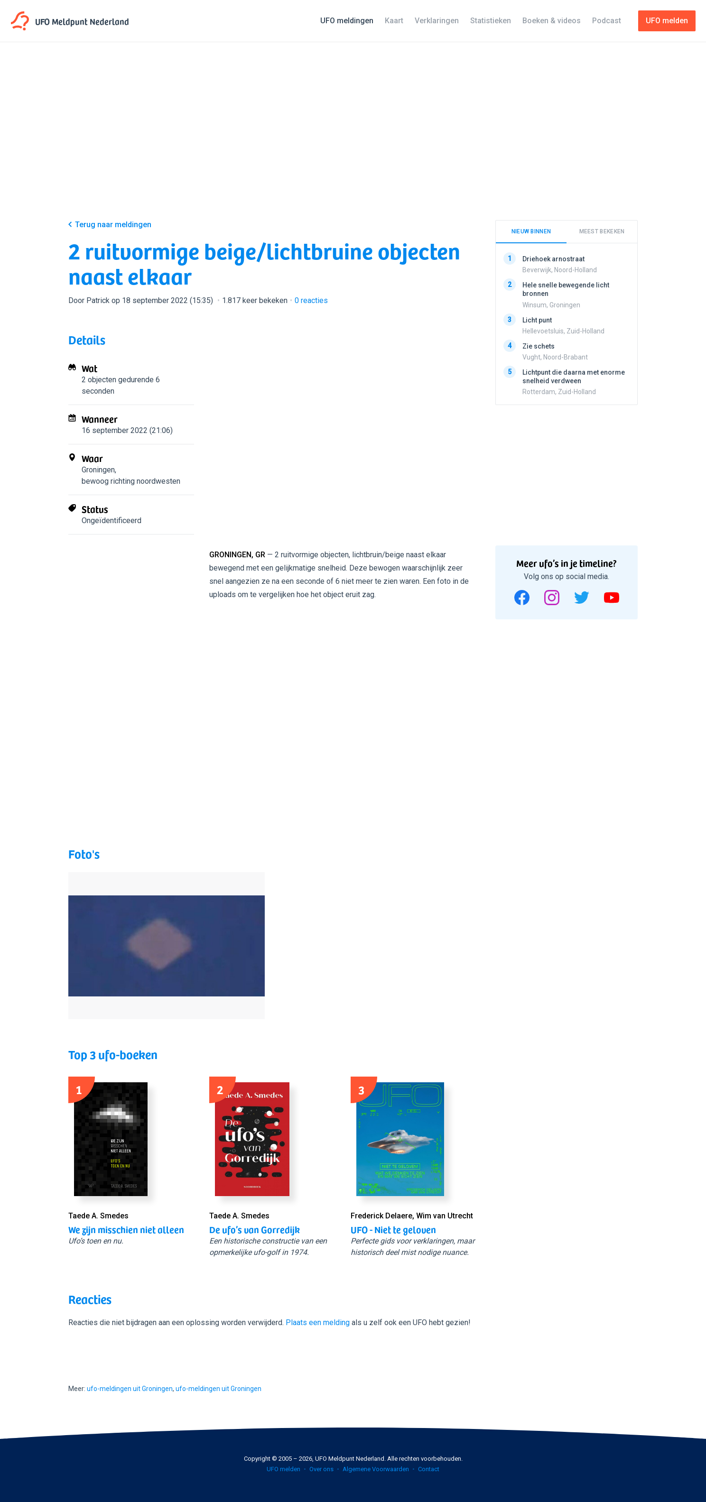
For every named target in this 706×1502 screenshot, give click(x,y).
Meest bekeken (602, 231)
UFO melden (283, 1469)
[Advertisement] (353, 138)
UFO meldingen (346, 20)
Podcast (606, 20)
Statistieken (490, 20)
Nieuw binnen (531, 231)
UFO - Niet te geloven (393, 1229)
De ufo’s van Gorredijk (254, 1229)
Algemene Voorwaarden (376, 1469)
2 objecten (99, 379)
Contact (428, 1469)
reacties (311, 300)
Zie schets (538, 346)
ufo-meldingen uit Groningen (130, 1388)
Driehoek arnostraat (553, 259)
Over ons (321, 1469)
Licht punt (537, 319)
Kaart (394, 20)
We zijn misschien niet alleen (126, 1229)
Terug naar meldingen (113, 224)
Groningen (98, 469)
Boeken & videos (551, 20)
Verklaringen (437, 20)
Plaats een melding (318, 1322)
